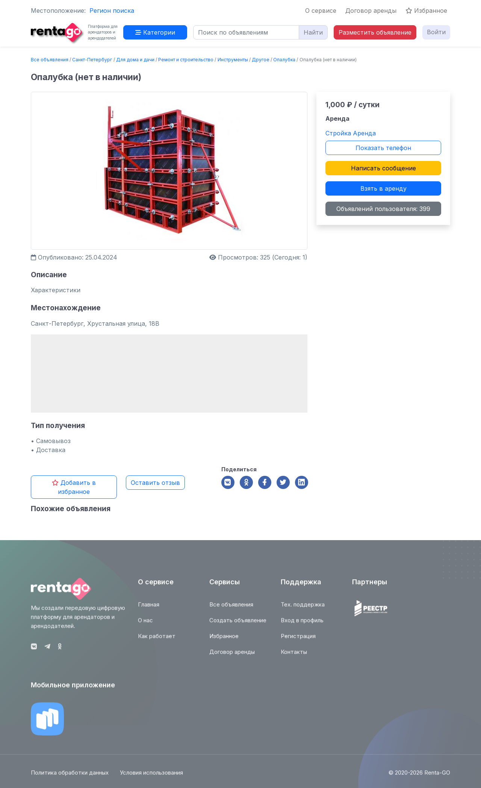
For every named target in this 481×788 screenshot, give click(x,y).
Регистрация (298, 640)
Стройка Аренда (350, 133)
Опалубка (284, 59)
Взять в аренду (383, 188)
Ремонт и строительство (185, 59)
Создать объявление (237, 624)
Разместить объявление (375, 32)
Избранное (426, 10)
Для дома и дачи (135, 59)
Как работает (156, 640)
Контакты (294, 655)
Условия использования (151, 776)
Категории (155, 32)
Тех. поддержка (303, 608)
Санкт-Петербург (92, 59)
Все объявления (49, 59)
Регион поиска (111, 10)
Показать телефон (383, 148)
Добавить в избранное (74, 487)
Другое (260, 59)
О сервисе (320, 10)
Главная (148, 608)
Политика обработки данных (70, 776)
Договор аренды (370, 10)
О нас (145, 624)
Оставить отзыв (155, 482)
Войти (436, 32)
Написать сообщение (383, 168)
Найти (313, 32)
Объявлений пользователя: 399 (383, 209)
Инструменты (233, 59)
